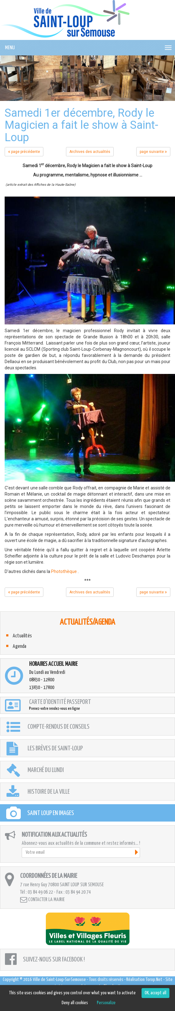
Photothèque (64, 571)
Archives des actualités (89, 152)
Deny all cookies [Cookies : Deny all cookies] (75, 1002)
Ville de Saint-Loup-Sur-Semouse (59, 979)
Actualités (22, 636)
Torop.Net (154, 979)
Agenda (19, 646)
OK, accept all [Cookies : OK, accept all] (155, 993)
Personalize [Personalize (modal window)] (106, 1002)
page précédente (24, 152)
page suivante (153, 152)
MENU (10, 47)
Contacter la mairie (42, 899)
